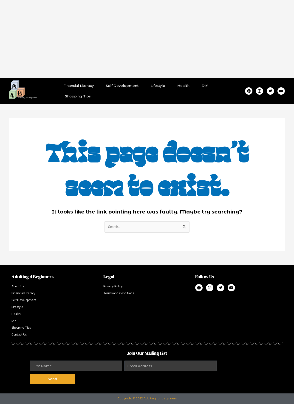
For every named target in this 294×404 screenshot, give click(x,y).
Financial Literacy (78, 85)
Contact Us (19, 335)
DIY (205, 85)
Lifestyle (158, 85)
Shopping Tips (78, 96)
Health (183, 85)
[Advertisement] (147, 39)
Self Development (122, 85)
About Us (18, 286)
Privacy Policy (113, 286)
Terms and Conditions (119, 293)
